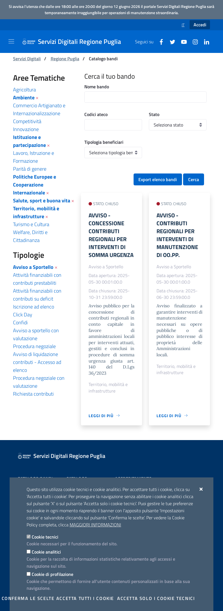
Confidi (20, 322)
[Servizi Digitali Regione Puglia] (75, 41)
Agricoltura (24, 89)
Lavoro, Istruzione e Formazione (33, 157)
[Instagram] (193, 41)
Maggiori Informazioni (95, 524)
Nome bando (96, 86)
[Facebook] (159, 41)
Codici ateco (96, 114)
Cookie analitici (46, 551)
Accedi (200, 24)
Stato (154, 114)
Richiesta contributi (33, 394)
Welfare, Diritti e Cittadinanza (30, 236)
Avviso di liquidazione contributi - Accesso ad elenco (37, 362)
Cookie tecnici (45, 536)
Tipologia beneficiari (103, 142)
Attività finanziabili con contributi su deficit (37, 295)
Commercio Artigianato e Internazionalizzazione (39, 109)
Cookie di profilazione (52, 574)
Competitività (27, 121)
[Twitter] (170, 41)
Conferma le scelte (28, 598)
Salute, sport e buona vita (41, 200)
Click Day (22, 314)
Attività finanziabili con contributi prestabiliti (37, 279)
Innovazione (26, 129)
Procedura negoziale (34, 346)
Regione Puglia (65, 58)
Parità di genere (29, 169)
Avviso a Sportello (33, 267)
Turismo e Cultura (31, 224)
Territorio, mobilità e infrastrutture (36, 212)
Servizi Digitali (27, 58)
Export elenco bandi (157, 179)
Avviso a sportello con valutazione (36, 334)
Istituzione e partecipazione (29, 141)
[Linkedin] (204, 41)
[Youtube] (181, 41)
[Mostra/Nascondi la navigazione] (11, 41)
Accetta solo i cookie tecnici (156, 598)
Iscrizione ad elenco (33, 306)
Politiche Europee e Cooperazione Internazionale (34, 184)
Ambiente (24, 97)
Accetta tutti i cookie (85, 598)
